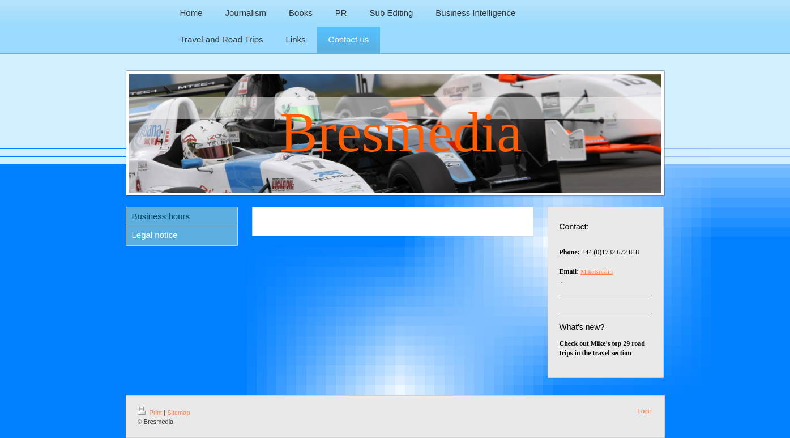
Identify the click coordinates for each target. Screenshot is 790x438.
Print (151, 412)
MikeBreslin (596, 271)
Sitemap (178, 412)
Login (645, 410)
